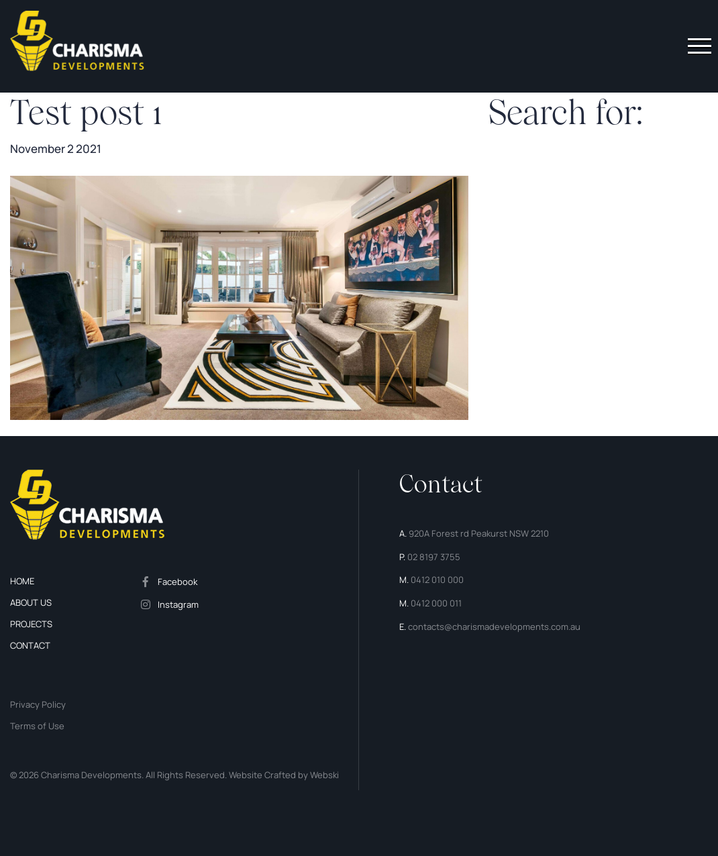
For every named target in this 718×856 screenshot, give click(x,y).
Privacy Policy (38, 704)
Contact (30, 645)
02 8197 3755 (433, 557)
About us (31, 602)
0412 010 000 (437, 580)
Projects (31, 624)
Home (22, 581)
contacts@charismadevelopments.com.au (494, 627)
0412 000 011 (436, 603)
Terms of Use (37, 726)
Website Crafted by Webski (283, 775)
